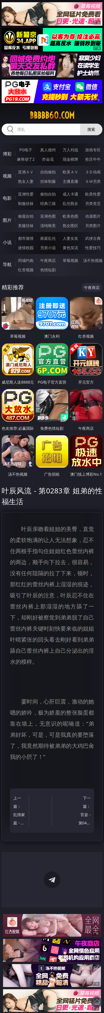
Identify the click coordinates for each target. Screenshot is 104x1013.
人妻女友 (70, 238)
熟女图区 (70, 225)
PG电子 (25, 149)
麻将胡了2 (26, 159)
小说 (7, 242)
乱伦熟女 (70, 203)
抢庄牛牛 (93, 159)
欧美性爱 (93, 194)
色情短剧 (48, 269)
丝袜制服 (48, 181)
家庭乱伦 (48, 238)
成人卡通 (70, 194)
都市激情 (26, 238)
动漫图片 (93, 216)
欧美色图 (70, 216)
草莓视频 (70, 260)
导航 (7, 264)
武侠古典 (93, 238)
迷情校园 (26, 247)
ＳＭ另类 (93, 181)
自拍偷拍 (48, 172)
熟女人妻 (26, 181)
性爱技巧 (93, 247)
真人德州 (48, 149)
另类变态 (93, 203)
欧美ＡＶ (70, 172)
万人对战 (70, 149)
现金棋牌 (70, 159)
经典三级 (48, 203)
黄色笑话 (70, 247)
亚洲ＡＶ (26, 172)
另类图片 (93, 225)
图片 (7, 220)
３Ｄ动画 (93, 172)
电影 (7, 198)
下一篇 (84, 811)
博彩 (7, 154)
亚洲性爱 (26, 194)
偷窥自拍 (26, 216)
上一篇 (20, 811)
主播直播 (70, 181)
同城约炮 (26, 260)
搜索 (91, 129)
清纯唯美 (48, 225)
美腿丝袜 (26, 225)
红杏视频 (26, 269)
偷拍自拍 (48, 194)
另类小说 (48, 247)
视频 (7, 176)
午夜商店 (48, 260)
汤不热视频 (93, 260)
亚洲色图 (48, 216)
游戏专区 (93, 149)
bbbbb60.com (52, 115)
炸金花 (48, 159)
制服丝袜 (26, 203)
